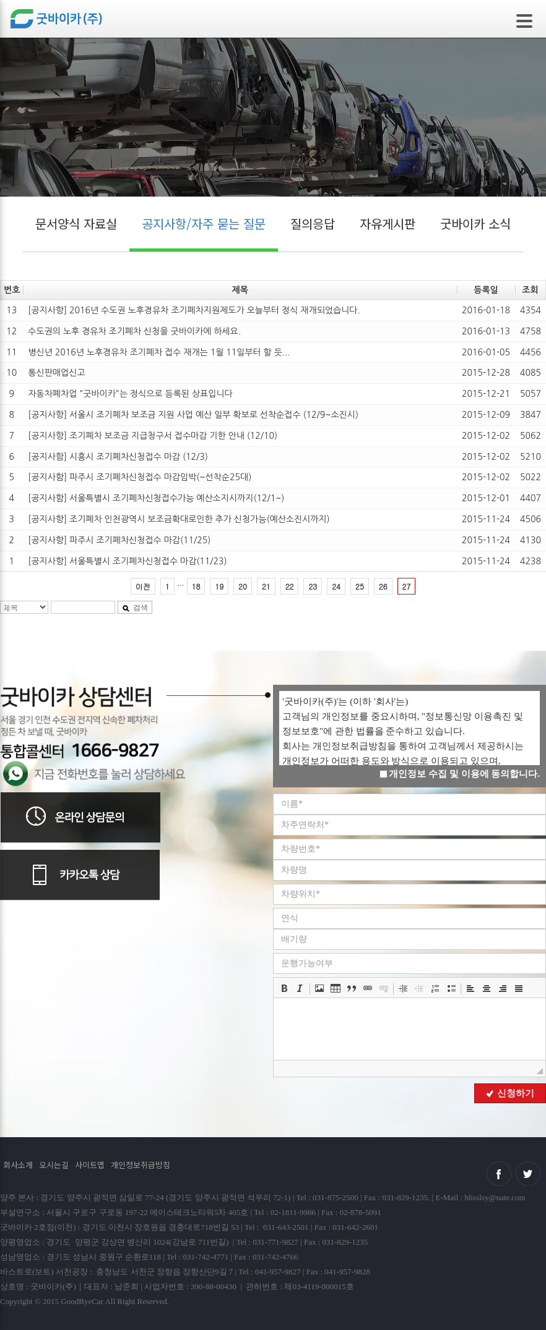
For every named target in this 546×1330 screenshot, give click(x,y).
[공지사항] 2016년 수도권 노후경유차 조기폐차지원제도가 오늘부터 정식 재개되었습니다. (194, 310)
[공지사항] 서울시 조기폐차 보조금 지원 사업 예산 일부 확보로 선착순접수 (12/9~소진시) (193, 414)
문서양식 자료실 (76, 223)
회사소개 (18, 1165)
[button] (284, 988)
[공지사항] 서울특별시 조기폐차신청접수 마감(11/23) (127, 561)
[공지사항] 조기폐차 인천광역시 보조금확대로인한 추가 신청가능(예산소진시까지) (178, 519)
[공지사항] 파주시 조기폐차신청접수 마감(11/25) (119, 540)
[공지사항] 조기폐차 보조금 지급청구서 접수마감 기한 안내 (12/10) (152, 435)
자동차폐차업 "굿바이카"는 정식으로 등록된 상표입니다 (130, 393)
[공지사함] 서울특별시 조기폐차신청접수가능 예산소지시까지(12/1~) (156, 498)
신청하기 (510, 1093)
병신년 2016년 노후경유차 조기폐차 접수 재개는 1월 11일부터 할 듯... (159, 352)
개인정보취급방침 (140, 1165)
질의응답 (312, 223)
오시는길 (54, 1165)
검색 (135, 607)
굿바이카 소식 (475, 223)
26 (383, 586)
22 (289, 586)
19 (219, 586)
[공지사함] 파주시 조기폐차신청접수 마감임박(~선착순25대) (139, 477)
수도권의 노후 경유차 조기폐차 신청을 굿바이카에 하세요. (134, 331)
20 (242, 586)
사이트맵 (90, 1165)
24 (336, 586)
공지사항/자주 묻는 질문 (204, 223)
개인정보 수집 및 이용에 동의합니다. (459, 774)
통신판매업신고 (56, 372)
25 (359, 586)
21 (266, 586)
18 (196, 586)
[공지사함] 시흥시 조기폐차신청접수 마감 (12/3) (117, 456)
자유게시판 (387, 223)
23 (312, 586)
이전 (143, 586)
